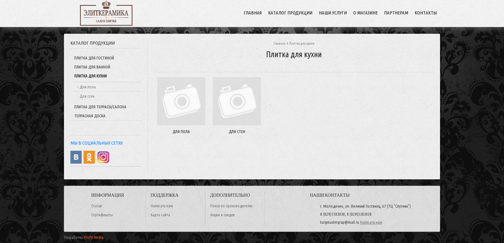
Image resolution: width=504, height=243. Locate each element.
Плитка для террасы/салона (100, 106)
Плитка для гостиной (94, 58)
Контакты (426, 12)
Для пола (181, 131)
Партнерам (396, 12)
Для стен (237, 131)
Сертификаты (102, 214)
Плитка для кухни (90, 76)
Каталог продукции (290, 12)
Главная (279, 43)
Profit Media (94, 237)
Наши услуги (333, 12)
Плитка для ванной (92, 67)
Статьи (96, 205)
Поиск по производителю (231, 205)
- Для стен (85, 96)
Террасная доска (89, 115)
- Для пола (86, 87)
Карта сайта (160, 214)
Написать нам (162, 205)
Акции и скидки (222, 214)
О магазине (365, 12)
